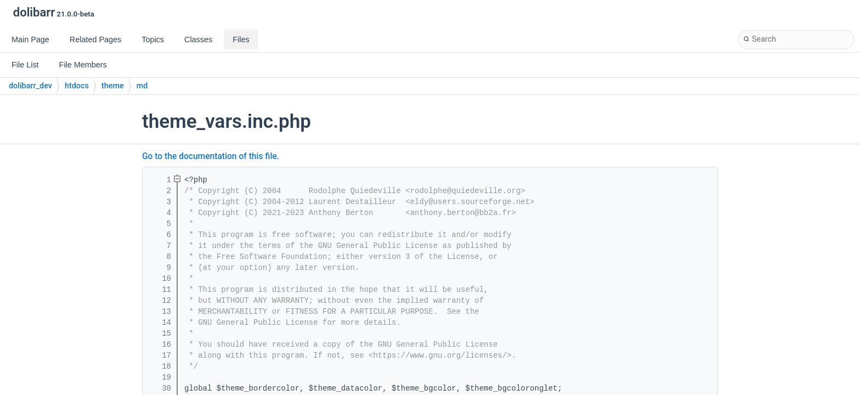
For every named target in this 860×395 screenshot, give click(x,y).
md (142, 86)
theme (112, 86)
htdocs (77, 86)
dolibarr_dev (30, 86)
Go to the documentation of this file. (210, 156)
